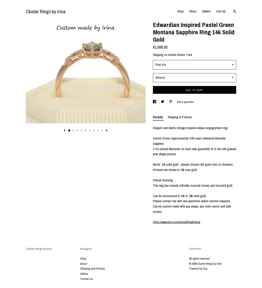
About (192, 11)
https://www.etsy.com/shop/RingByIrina (176, 222)
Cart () (221, 11)
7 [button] (94, 130)
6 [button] (90, 130)
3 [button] (77, 130)
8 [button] (98, 130)
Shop (180, 11)
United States (176, 54)
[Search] (234, 12)
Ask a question (185, 102)
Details (158, 117)
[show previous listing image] (64, 130)
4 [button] (81, 130)
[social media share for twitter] (163, 102)
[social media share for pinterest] (171, 102)
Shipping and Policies (92, 268)
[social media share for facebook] (155, 102)
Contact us (86, 279)
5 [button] (86, 130)
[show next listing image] (107, 130)
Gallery (206, 11)
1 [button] (69, 130)
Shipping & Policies (180, 117)
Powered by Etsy (198, 268)
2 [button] (73, 130)
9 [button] (102, 130)
